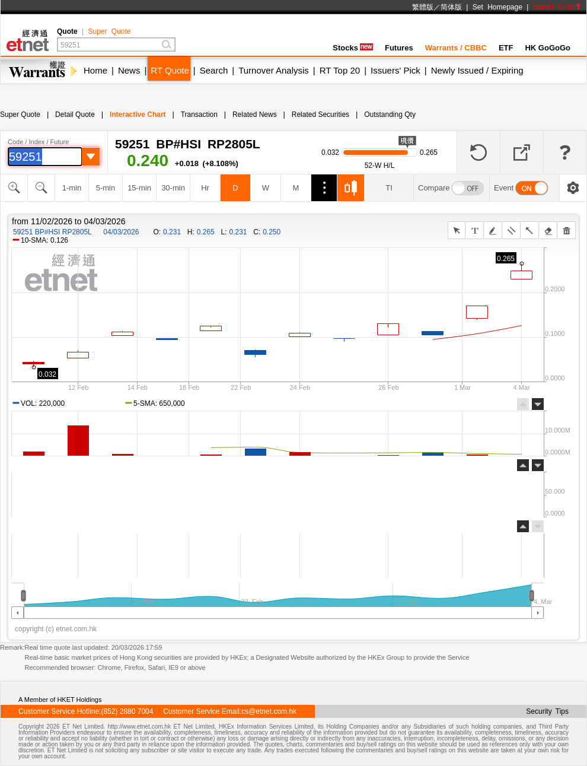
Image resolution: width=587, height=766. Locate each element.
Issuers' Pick (395, 70)
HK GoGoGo (547, 47)
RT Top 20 (340, 70)
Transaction (199, 114)
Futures (399, 47)
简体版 (451, 7)
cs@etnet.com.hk (268, 711)
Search (214, 70)
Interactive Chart (138, 114)
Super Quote (109, 31)
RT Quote (170, 70)
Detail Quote (75, 114)
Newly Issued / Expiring (477, 70)
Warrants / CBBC (456, 47)
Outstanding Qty (390, 114)
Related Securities (320, 114)
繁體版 (422, 7)
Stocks (353, 47)
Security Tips (547, 711)
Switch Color (557, 7)
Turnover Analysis (273, 70)
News (129, 70)
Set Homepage (497, 7)
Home (95, 70)
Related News (254, 114)
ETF (506, 47)
